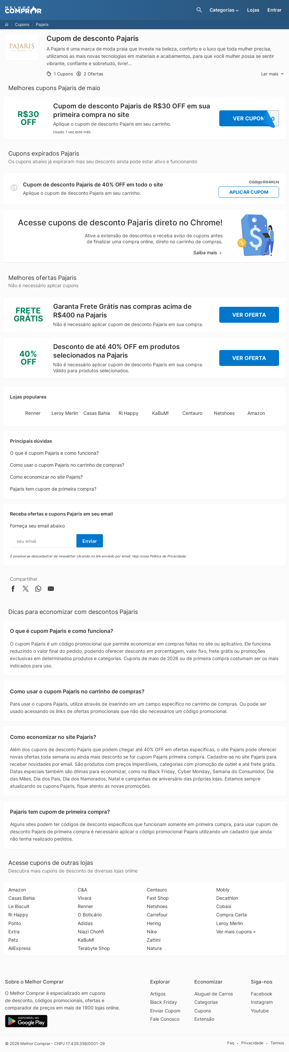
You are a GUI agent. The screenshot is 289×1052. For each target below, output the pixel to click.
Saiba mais (208, 252)
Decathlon (227, 898)
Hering (154, 923)
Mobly (223, 889)
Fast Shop (158, 898)
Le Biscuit (18, 906)
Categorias (206, 1002)
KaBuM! (160, 413)
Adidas (85, 923)
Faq (230, 1043)
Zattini (153, 940)
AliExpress (19, 948)
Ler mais (272, 74)
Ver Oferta (249, 314)
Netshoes (224, 413)
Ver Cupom (256, 118)
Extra (14, 931)
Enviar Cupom (165, 1010)
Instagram (262, 1002)
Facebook (261, 993)
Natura (154, 948)
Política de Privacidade (168, 556)
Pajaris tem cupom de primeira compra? (53, 489)
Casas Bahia (96, 413)
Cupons (22, 24)
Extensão (204, 1019)
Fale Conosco (164, 1019)
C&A (82, 889)
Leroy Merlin (64, 413)
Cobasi (223, 906)
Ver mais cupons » (236, 931)
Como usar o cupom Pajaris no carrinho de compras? (67, 465)
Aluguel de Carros (213, 993)
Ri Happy (129, 413)
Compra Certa (231, 914)
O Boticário (90, 914)
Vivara (84, 898)
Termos (277, 1043)
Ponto (14, 923)
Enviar (89, 541)
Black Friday (163, 1002)
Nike (152, 931)
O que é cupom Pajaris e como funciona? (54, 453)
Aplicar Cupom (248, 192)
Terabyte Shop (94, 948)
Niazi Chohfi (91, 931)
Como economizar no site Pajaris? (46, 477)
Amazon (256, 413)
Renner (33, 413)
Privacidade (252, 1043)
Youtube (260, 1010)
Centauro (192, 413)
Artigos (157, 993)
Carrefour (157, 914)
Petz (13, 940)
